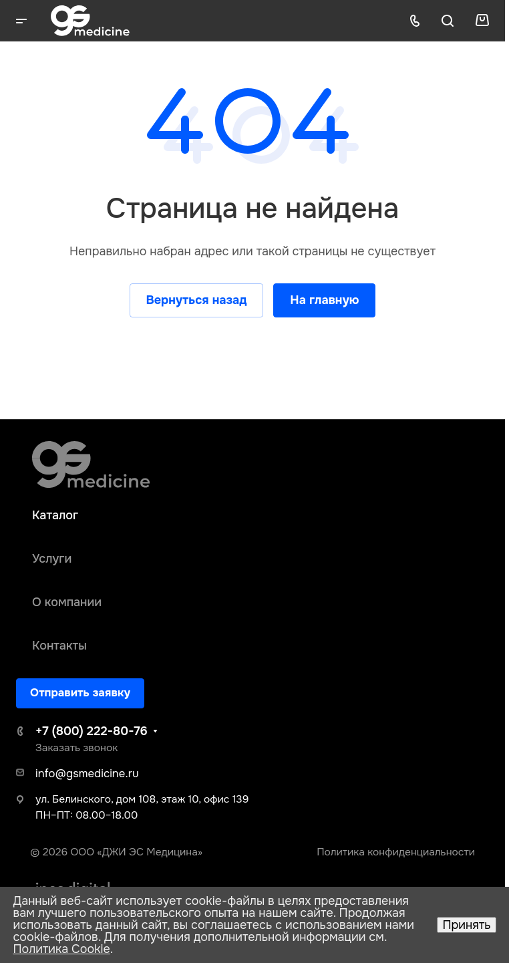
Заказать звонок (76, 747)
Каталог (55, 515)
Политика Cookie (61, 949)
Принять (466, 925)
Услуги (51, 558)
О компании (67, 602)
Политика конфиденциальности (396, 852)
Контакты (59, 645)
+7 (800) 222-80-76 (91, 731)
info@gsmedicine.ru (87, 774)
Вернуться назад (196, 300)
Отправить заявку (80, 693)
